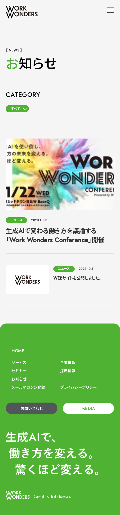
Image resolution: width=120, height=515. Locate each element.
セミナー (19, 371)
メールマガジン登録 (28, 387)
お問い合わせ (32, 408)
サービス (19, 362)
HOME (18, 351)
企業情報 (68, 362)
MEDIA (88, 408)
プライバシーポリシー (78, 387)
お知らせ (19, 379)
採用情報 (68, 371)
